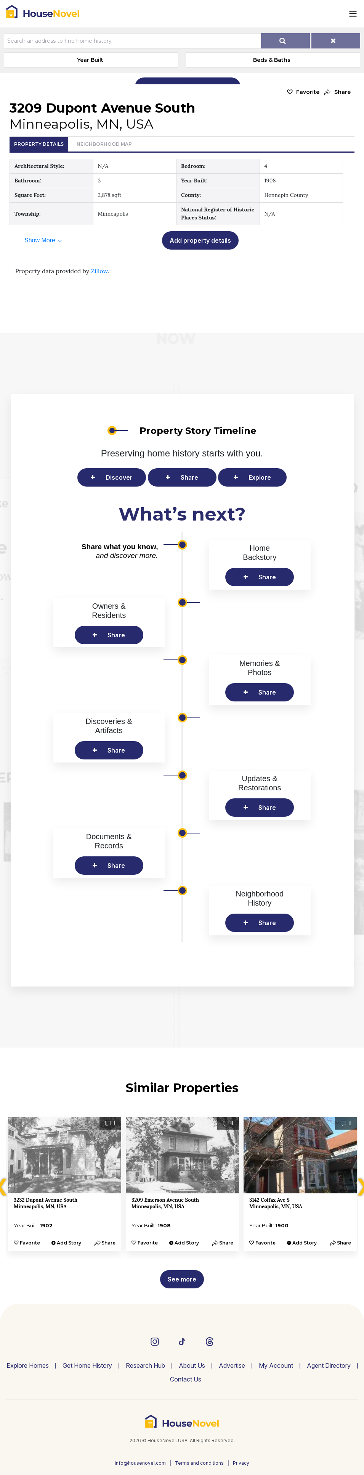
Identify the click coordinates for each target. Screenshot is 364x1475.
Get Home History (87, 1365)
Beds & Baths (271, 59)
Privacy (241, 1463)
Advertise (232, 1365)
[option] (64, 1184)
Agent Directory (329, 1365)
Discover (119, 477)
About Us (192, 1365)
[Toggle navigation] (353, 14)
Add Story (69, 1243)
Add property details (200, 240)
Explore (260, 477)
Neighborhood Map (104, 144)
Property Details (39, 144)
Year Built (90, 59)
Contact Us (185, 1379)
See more (182, 1279)
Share (189, 477)
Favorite (307, 92)
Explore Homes (27, 1365)
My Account (276, 1365)
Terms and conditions (199, 1463)
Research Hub (145, 1365)
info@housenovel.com (140, 1463)
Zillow (99, 271)
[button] (337, 92)
